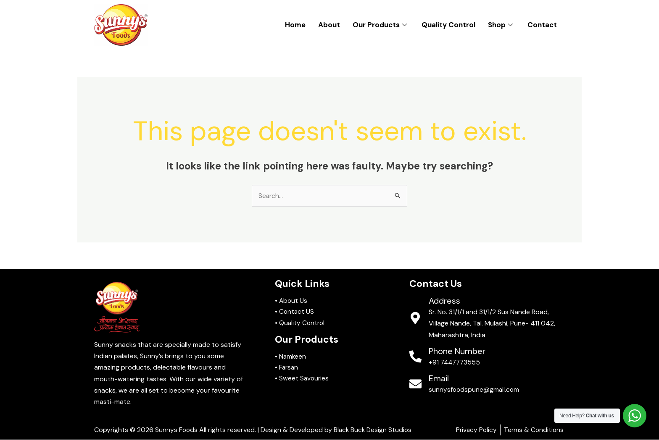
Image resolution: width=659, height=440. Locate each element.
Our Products (381, 24)
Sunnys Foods (176, 430)
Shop (501, 24)
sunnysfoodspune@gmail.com (475, 389)
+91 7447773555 (455, 362)
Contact (542, 24)
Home (295, 24)
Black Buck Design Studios (374, 430)
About (329, 24)
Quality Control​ (448, 24)
